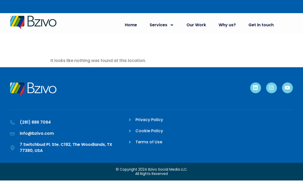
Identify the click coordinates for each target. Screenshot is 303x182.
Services (161, 25)
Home (130, 25)
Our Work (195, 25)
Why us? (226, 25)
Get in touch (260, 25)
